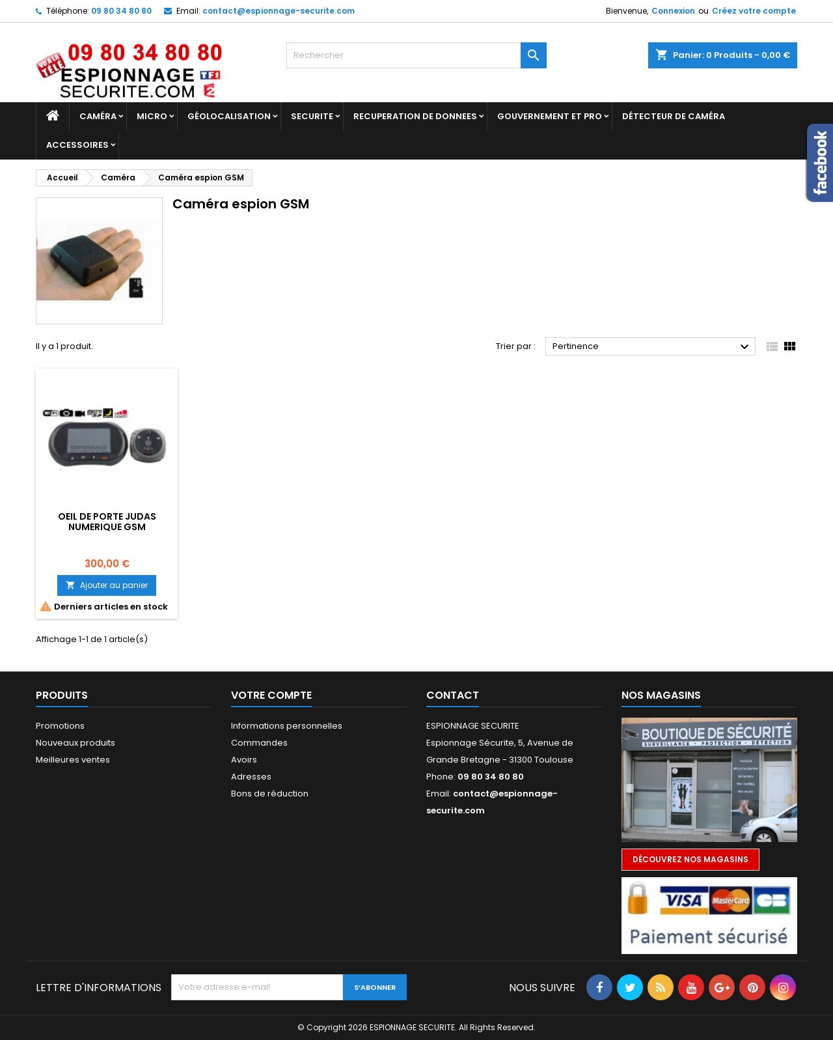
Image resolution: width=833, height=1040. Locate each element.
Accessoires (77, 145)
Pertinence (652, 347)
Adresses (251, 776)
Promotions (60, 726)
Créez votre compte (754, 10)
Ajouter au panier (107, 585)
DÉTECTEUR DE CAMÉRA (673, 116)
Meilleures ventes (73, 759)
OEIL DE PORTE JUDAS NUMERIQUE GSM (107, 521)
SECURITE (312, 116)
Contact (452, 695)
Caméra (97, 116)
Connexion (673, 10)
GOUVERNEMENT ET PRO (549, 116)
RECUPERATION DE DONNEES (415, 116)
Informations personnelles (286, 726)
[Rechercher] (416, 55)
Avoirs (244, 759)
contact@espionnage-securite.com (278, 10)
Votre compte (271, 695)
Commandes (259, 743)
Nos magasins (661, 695)
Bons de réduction (269, 793)
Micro (152, 116)
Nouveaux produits (75, 743)
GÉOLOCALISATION (229, 116)
